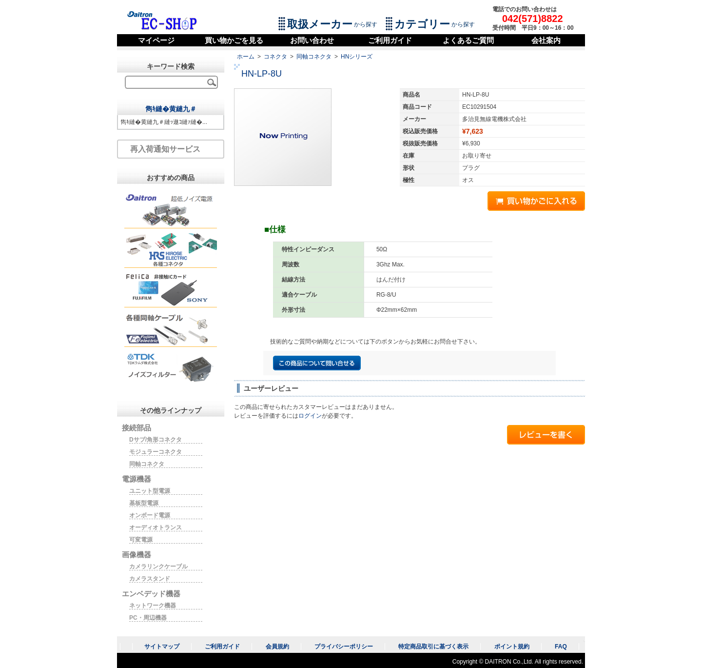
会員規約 (277, 646)
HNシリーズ (356, 56)
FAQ (561, 646)
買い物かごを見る (234, 40)
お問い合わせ (312, 40)
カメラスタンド (149, 578)
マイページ (156, 40)
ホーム (245, 56)
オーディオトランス (155, 527)
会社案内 (546, 40)
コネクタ (275, 56)
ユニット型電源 (149, 490)
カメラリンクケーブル (158, 566)
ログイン (310, 415)
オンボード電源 (149, 515)
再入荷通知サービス (165, 149)
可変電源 (141, 539)
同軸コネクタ (314, 56)
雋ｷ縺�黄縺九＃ (170, 109)
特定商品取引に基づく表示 (433, 646)
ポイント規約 (511, 646)
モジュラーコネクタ (155, 451)
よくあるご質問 (468, 40)
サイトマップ (161, 646)
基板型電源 (143, 503)
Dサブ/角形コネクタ (155, 439)
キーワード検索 (171, 66)
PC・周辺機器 (148, 617)
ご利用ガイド (390, 40)
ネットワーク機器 (152, 605)
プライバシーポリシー (344, 646)
